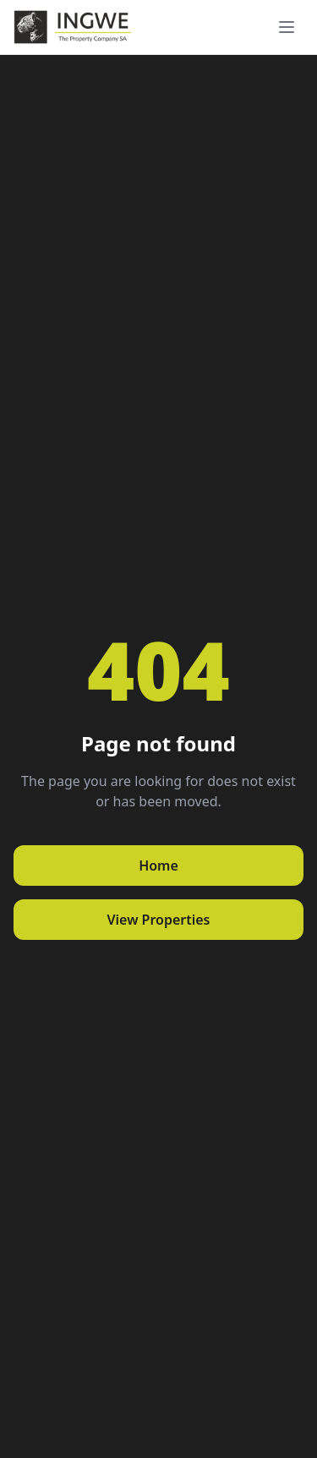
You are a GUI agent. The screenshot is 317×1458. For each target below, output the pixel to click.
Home (158, 865)
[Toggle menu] (286, 27)
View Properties (158, 919)
